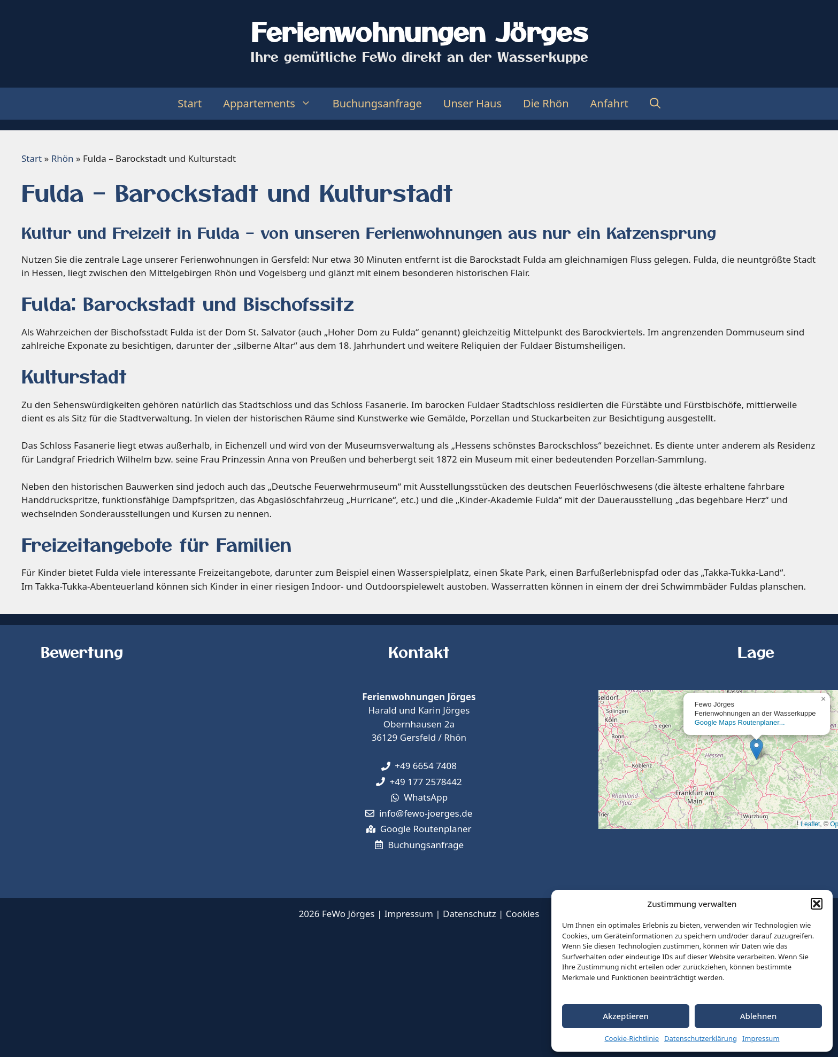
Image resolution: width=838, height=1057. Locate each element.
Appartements (272, 104)
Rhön (62, 158)
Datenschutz (469, 913)
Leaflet (810, 824)
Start (190, 103)
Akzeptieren (626, 1016)
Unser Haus (472, 103)
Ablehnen (758, 1016)
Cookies (523, 913)
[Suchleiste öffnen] (655, 104)
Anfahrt (609, 103)
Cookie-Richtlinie (631, 1038)
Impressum (761, 1038)
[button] (816, 903)
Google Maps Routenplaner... (740, 722)
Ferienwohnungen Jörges (419, 31)
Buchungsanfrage (377, 103)
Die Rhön (546, 103)
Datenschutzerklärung (700, 1038)
